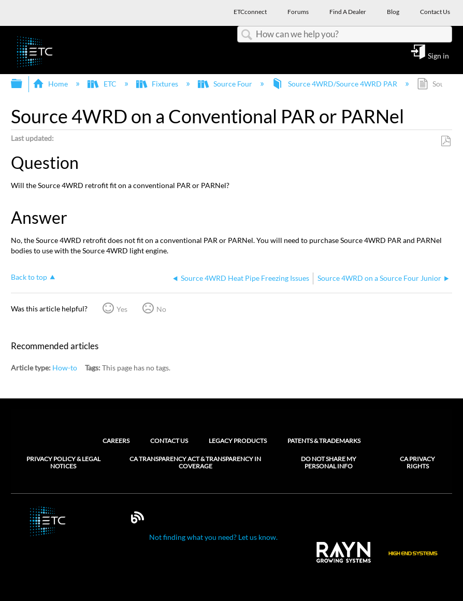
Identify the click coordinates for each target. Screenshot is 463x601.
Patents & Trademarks (323, 441)
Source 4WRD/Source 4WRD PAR (335, 83)
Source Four (226, 83)
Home (51, 83)
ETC (103, 83)
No (161, 309)
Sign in (438, 55)
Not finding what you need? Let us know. (213, 537)
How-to (64, 367)
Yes (122, 309)
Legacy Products (238, 441)
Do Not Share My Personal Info (328, 462)
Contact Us (169, 441)
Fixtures (158, 83)
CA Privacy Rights (417, 462)
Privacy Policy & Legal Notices (63, 462)
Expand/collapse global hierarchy (23, 84)
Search (246, 35)
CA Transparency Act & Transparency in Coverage (195, 462)
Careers (116, 441)
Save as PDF (446, 141)
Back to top (29, 277)
